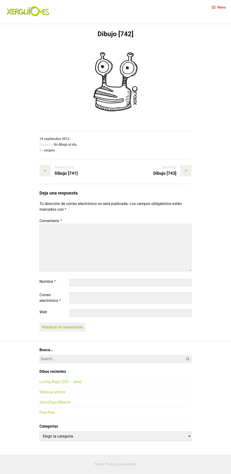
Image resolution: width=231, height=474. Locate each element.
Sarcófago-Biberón (55, 402)
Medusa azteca (52, 392)
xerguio (49, 150)
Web (43, 312)
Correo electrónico (50, 298)
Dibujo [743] (164, 173)
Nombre (47, 281)
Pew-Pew (47, 412)
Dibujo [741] (66, 173)
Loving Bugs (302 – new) (60, 381)
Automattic (128, 464)
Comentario (50, 221)
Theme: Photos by (107, 464)
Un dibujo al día (65, 144)
